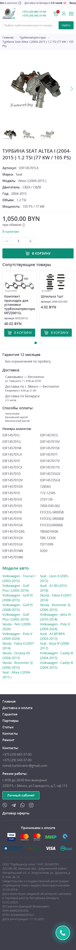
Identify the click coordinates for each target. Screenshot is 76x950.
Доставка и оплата (17, 708)
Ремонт (8, 740)
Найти (66, 25)
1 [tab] (35, 342)
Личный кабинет (21, 795)
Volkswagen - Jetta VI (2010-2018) (57, 617)
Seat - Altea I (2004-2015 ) (19, 674)
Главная (8, 37)
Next (72, 88)
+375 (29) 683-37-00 (34, 11)
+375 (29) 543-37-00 (34, 15)
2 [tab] (40, 342)
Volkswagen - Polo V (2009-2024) (19, 636)
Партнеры (10, 720)
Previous (4, 88)
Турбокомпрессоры (32, 37)
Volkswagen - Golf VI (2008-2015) (19, 597)
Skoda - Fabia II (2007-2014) (19, 645)
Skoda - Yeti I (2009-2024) (19, 626)
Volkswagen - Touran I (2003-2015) (19, 578)
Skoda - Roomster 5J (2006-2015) (19, 665)
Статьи (8, 727)
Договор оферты (15, 813)
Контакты (10, 733)
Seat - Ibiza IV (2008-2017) (57, 645)
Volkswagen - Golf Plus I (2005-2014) (19, 588)
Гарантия (9, 714)
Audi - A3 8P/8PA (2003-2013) (57, 636)
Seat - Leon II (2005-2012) (54, 578)
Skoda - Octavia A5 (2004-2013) (19, 655)
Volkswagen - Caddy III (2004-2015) (57, 655)
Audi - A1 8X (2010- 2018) (57, 588)
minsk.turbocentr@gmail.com (24, 765)
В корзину (41, 253)
